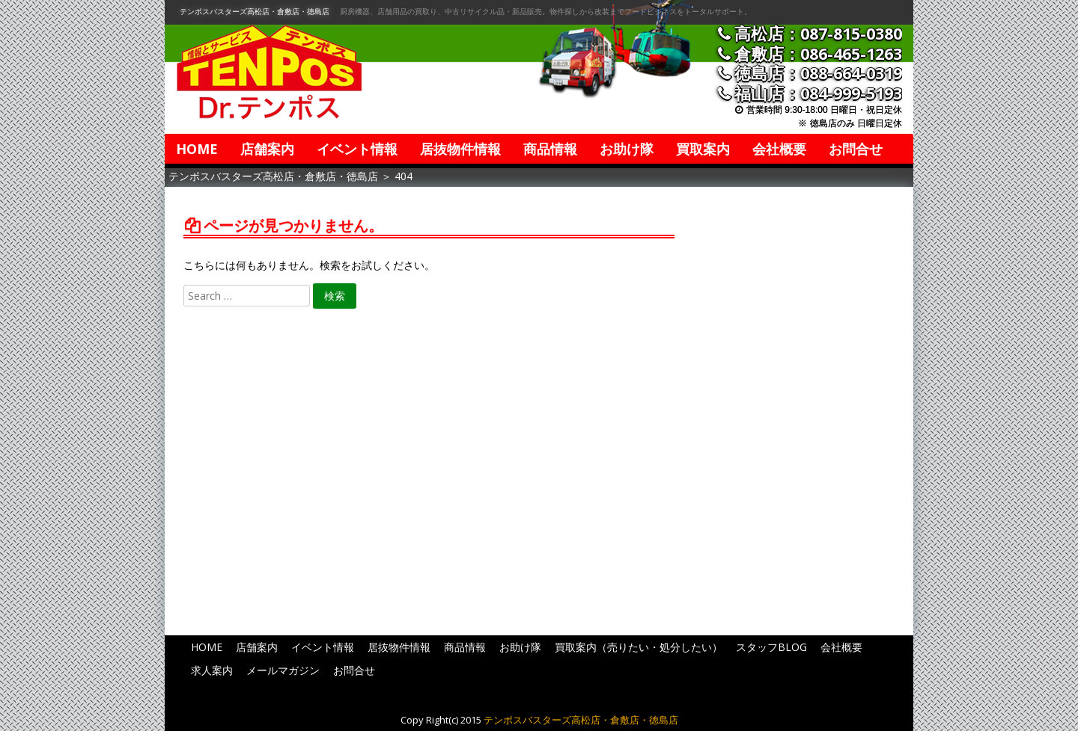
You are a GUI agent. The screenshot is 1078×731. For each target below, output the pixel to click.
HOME (197, 149)
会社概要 (779, 149)
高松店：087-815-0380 (818, 33)
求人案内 (212, 670)
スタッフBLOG (771, 647)
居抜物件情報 (460, 149)
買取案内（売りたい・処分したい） (638, 647)
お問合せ (856, 149)
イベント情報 (357, 149)
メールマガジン (283, 670)
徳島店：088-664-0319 (818, 73)
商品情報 (550, 149)
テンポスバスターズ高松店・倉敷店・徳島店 (254, 11)
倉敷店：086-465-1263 (818, 53)
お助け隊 (627, 149)
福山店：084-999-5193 (818, 93)
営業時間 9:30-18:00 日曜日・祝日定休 (824, 110)
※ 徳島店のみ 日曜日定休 (850, 123)
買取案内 (703, 149)
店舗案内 (267, 149)
